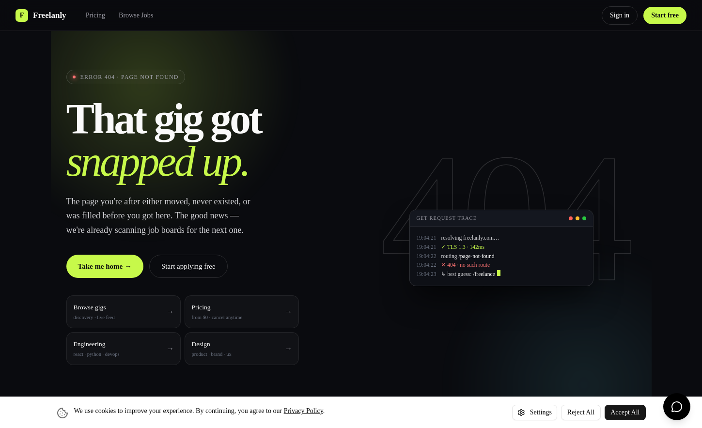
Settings (534, 412)
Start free (665, 15)
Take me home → (105, 266)
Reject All (580, 412)
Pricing (95, 15)
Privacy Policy (303, 410)
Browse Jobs (136, 15)
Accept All (625, 412)
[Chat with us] (676, 406)
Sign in (619, 15)
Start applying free (188, 266)
